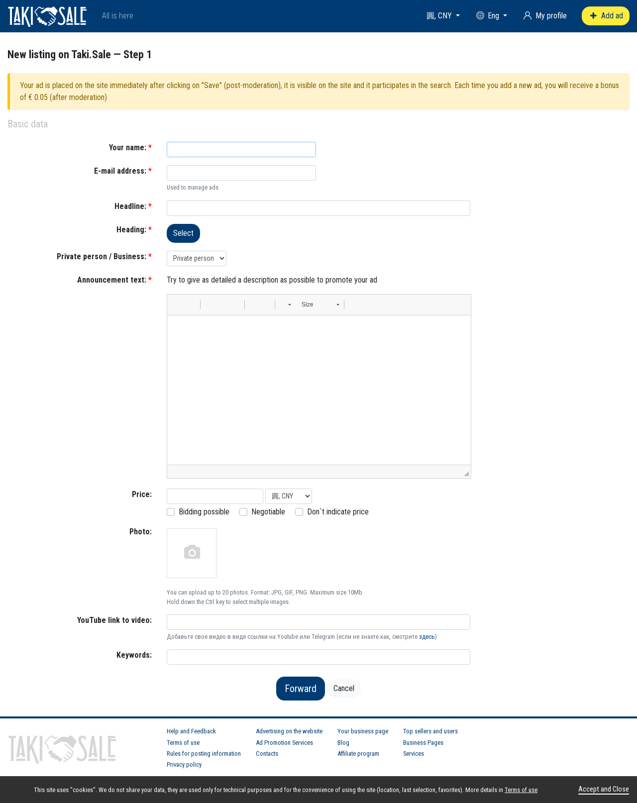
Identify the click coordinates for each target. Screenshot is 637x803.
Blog (343, 742)
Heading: (134, 229)
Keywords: (134, 655)
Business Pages (423, 742)
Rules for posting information (204, 753)
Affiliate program (358, 753)
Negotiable (268, 511)
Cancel (343, 688)
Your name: (130, 147)
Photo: (140, 531)
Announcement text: (114, 280)
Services (413, 753)
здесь (427, 636)
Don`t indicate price (338, 511)
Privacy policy (184, 764)
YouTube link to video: (114, 620)
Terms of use (183, 742)
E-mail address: (123, 171)
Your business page (362, 731)
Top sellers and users (430, 731)
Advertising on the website (289, 731)
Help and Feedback (191, 731)
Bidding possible (204, 511)
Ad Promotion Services (284, 742)
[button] (178, 304)
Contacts (267, 753)
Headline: (133, 206)
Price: (142, 494)
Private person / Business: (104, 256)
